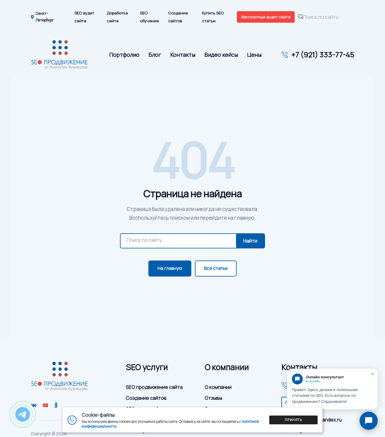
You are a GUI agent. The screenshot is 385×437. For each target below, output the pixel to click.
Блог (154, 54)
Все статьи (216, 268)
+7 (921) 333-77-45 (322, 54)
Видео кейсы (221, 54)
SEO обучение (149, 17)
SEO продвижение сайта (154, 387)
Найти (250, 241)
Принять (293, 419)
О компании (218, 387)
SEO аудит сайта (84, 17)
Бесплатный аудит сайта (265, 17)
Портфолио (124, 54)
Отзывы (213, 398)
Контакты (182, 54)
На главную (169, 268)
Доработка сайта (117, 17)
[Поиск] (178, 240)
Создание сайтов (178, 17)
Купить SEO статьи (213, 17)
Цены (254, 54)
